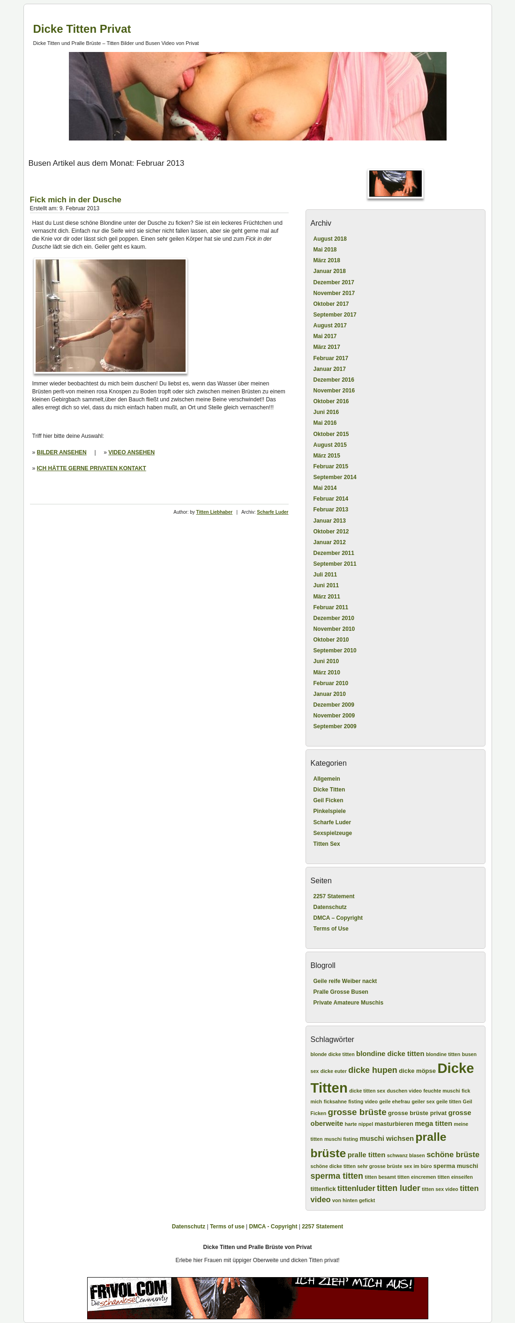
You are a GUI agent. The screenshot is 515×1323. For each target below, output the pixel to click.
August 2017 (330, 325)
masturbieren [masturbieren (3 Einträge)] (393, 1123)
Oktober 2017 (331, 304)
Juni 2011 (326, 585)
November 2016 (334, 390)
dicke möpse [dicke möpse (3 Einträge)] (417, 1070)
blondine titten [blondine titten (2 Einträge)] (443, 1054)
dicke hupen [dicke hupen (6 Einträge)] (372, 1070)
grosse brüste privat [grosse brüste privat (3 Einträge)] (417, 1112)
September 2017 (335, 314)
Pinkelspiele (329, 811)
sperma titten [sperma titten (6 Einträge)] (337, 1176)
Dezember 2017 (333, 282)
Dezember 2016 (333, 380)
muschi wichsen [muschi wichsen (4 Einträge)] (386, 1138)
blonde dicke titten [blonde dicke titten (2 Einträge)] (333, 1054)
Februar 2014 (331, 498)
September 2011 (335, 564)
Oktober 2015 (331, 434)
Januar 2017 (329, 369)
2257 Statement (334, 896)
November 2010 (334, 629)
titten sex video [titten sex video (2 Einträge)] (440, 1189)
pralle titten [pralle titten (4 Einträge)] (367, 1155)
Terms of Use (331, 928)
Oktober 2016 (331, 401)
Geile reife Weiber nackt (345, 981)
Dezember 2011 (333, 553)
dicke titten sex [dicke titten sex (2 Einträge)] (367, 1091)
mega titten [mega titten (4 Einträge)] (433, 1123)
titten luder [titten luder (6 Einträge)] (398, 1188)
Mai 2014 (325, 488)
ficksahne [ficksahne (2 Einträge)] (335, 1101)
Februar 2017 (331, 358)
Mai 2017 (325, 336)
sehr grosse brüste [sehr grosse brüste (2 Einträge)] (379, 1166)
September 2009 (335, 726)
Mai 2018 (325, 249)
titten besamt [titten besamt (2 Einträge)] (380, 1177)
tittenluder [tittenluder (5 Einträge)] (356, 1188)
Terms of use (227, 1226)
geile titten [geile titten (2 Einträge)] (448, 1101)
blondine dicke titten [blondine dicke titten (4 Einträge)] (390, 1053)
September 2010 (335, 650)
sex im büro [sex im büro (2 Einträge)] (418, 1166)
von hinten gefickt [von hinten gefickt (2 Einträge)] (353, 1200)
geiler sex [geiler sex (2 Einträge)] (422, 1101)
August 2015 (330, 445)
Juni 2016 (326, 412)
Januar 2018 (329, 271)
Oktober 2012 (331, 531)
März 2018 (326, 260)
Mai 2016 (325, 423)
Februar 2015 (331, 466)
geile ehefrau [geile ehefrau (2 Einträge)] (394, 1101)
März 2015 (326, 455)
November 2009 (334, 715)
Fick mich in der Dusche (76, 199)
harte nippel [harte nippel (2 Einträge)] (359, 1124)
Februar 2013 (331, 509)
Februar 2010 (331, 683)
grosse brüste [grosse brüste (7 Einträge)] (357, 1112)
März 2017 (326, 347)
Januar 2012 (329, 542)
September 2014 (335, 477)
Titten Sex (326, 844)
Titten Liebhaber (214, 512)
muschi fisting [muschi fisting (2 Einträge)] (341, 1139)
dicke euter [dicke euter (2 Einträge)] (334, 1071)
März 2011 (326, 596)
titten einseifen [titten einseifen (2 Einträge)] (455, 1177)
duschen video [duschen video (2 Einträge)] (404, 1091)
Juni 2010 (326, 661)
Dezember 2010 (333, 618)
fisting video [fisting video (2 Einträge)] (363, 1101)
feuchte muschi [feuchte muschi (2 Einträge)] (441, 1091)
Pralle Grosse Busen (340, 992)
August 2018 (330, 239)
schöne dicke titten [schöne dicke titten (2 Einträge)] (333, 1166)
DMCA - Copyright (273, 1226)
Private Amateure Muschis (348, 1002)
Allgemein (326, 779)
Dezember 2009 (333, 705)
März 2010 (326, 672)
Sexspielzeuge (332, 833)
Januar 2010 (329, 694)
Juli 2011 (325, 574)
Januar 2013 (329, 520)
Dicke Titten (329, 789)
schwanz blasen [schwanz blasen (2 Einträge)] (406, 1155)
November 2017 (334, 293)
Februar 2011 (331, 607)
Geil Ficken (328, 800)
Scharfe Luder (272, 512)
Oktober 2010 (331, 639)
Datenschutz (330, 907)
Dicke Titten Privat (82, 28)
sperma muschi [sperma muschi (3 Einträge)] (455, 1165)
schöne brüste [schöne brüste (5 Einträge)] (452, 1154)
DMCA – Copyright (338, 918)
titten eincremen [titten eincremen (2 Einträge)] (416, 1177)
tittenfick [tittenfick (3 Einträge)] (323, 1188)
